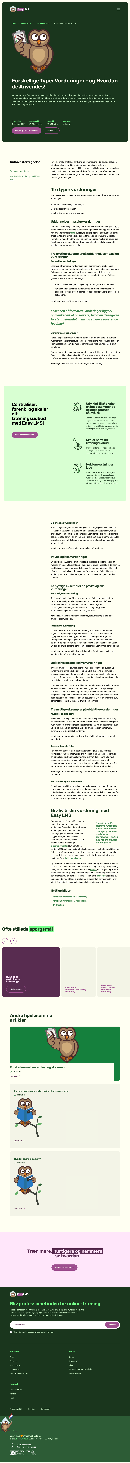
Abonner (111, 1326)
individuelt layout (73, 859)
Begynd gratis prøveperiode (27, 131)
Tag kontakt (54, 131)
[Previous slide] (5, 942)
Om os (71, 1358)
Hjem (14, 23)
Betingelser (45, 1410)
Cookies (31, 1410)
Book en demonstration (25, 436)
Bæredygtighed (75, 1374)
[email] (65, 1326)
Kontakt (13, 1395)
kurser (93, 870)
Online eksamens (42, 23)
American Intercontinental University (70, 897)
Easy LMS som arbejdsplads (80, 1371)
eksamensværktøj (59, 846)
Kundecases (15, 1366)
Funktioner (14, 1362)
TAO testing (58, 905)
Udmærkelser (15, 1371)
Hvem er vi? (73, 1362)
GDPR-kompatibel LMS (19, 1374)
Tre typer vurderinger (19, 172)
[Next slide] (13, 942)
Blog (71, 1366)
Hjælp (12, 1399)
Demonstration (16, 1391)
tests (72, 233)
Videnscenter (26, 23)
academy (101, 876)
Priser (12, 1358)
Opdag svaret (16, 990)
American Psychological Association (70, 901)
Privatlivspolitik (16, 1410)
